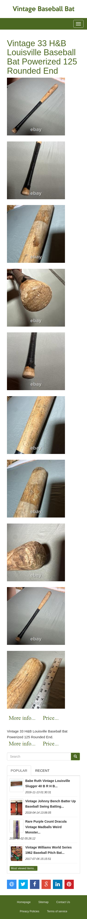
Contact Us (63, 902)
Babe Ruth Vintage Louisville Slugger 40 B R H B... (47, 783)
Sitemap (43, 902)
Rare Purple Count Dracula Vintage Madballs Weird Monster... (46, 827)
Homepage (24, 902)
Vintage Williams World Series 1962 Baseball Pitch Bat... (48, 850)
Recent (42, 770)
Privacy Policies (29, 911)
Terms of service (57, 911)
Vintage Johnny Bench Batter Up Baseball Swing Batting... (50, 804)
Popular (19, 770)
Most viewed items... (23, 868)
